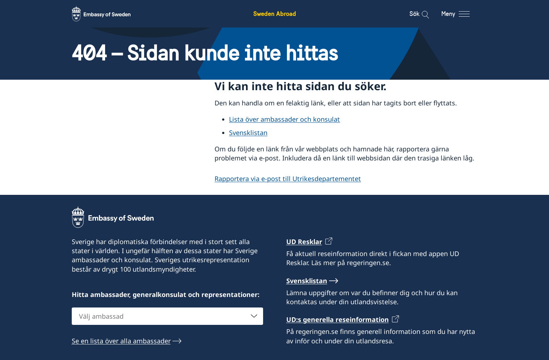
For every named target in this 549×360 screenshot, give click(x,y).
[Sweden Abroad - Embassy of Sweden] (108, 14)
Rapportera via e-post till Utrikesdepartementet (288, 178)
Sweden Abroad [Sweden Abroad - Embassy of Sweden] (274, 13)
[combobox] (167, 316)
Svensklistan (248, 132)
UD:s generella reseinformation (337, 319)
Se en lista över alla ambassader (121, 340)
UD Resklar (304, 241)
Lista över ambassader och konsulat (284, 119)
